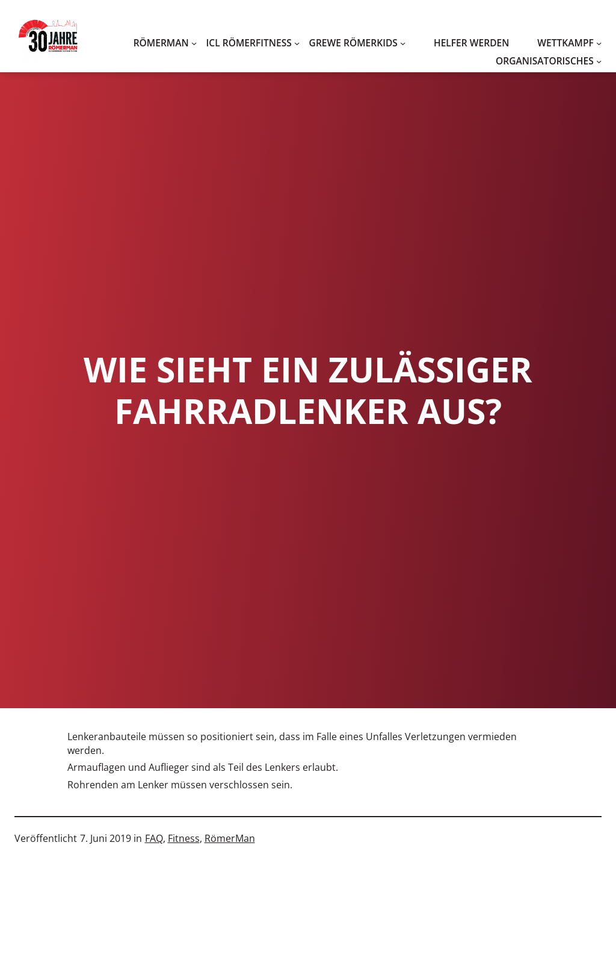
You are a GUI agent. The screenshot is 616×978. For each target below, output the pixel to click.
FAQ (154, 838)
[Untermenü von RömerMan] (194, 43)
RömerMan (230, 838)
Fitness (184, 838)
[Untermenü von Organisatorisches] (599, 61)
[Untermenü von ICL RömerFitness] (297, 43)
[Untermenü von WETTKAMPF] (599, 43)
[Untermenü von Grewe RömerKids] (402, 43)
